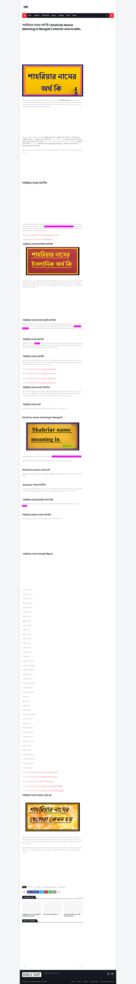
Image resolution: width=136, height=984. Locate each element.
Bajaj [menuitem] (54, 15)
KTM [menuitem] (68, 15)
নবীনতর (25, 966)
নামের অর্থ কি (37, 887)
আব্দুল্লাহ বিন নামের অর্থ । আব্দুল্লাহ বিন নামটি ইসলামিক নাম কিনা (31, 915)
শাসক (34, 287)
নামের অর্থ (28, 21)
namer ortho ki (61, 887)
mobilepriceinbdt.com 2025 (38, 981)
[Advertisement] (52, 49)
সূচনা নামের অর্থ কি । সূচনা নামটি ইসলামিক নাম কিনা (72, 915)
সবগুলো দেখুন (79, 897)
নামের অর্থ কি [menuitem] (45, 15)
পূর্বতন (80, 966)
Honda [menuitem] (61, 15)
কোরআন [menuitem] (36, 15)
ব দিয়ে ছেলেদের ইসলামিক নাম (50, 914)
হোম (23, 21)
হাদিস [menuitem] (29, 15)
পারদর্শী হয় (43, 231)
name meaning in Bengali (48, 887)
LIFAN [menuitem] (74, 15)
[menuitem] (24, 15)
